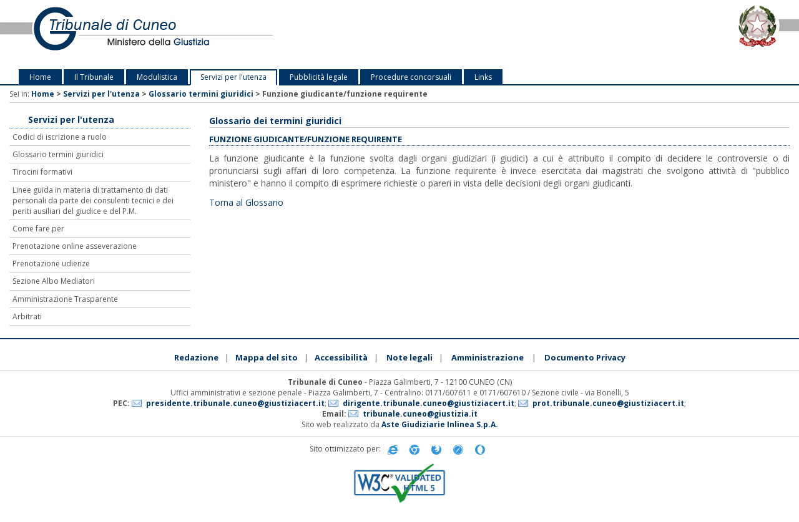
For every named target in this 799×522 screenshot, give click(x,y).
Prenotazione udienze (51, 263)
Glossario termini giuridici (201, 94)
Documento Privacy (584, 357)
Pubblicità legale (319, 77)
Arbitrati (27, 316)
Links (483, 77)
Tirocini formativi (42, 172)
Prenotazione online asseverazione (74, 246)
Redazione (196, 357)
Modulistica (157, 77)
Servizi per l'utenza (233, 77)
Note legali (409, 357)
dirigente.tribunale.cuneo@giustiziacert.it (428, 403)
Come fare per (38, 228)
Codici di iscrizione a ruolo (59, 137)
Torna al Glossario (246, 202)
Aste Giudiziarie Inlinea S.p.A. (439, 424)
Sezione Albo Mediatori (53, 281)
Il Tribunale (94, 77)
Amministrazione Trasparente (65, 299)
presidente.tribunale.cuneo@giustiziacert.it (235, 403)
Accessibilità (341, 357)
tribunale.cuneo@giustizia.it (420, 413)
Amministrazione (487, 357)
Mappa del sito (266, 357)
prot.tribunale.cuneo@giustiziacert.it (608, 403)
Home (40, 77)
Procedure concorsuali (411, 77)
